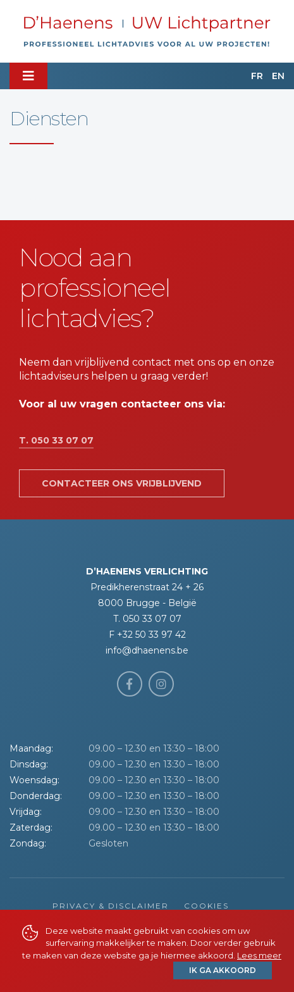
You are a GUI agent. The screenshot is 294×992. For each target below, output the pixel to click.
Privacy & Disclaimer (110, 905)
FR (257, 76)
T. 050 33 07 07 (56, 440)
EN (278, 76)
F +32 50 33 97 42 (147, 634)
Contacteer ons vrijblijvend (122, 483)
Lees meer (259, 955)
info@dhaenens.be (147, 650)
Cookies (206, 905)
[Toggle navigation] (28, 76)
